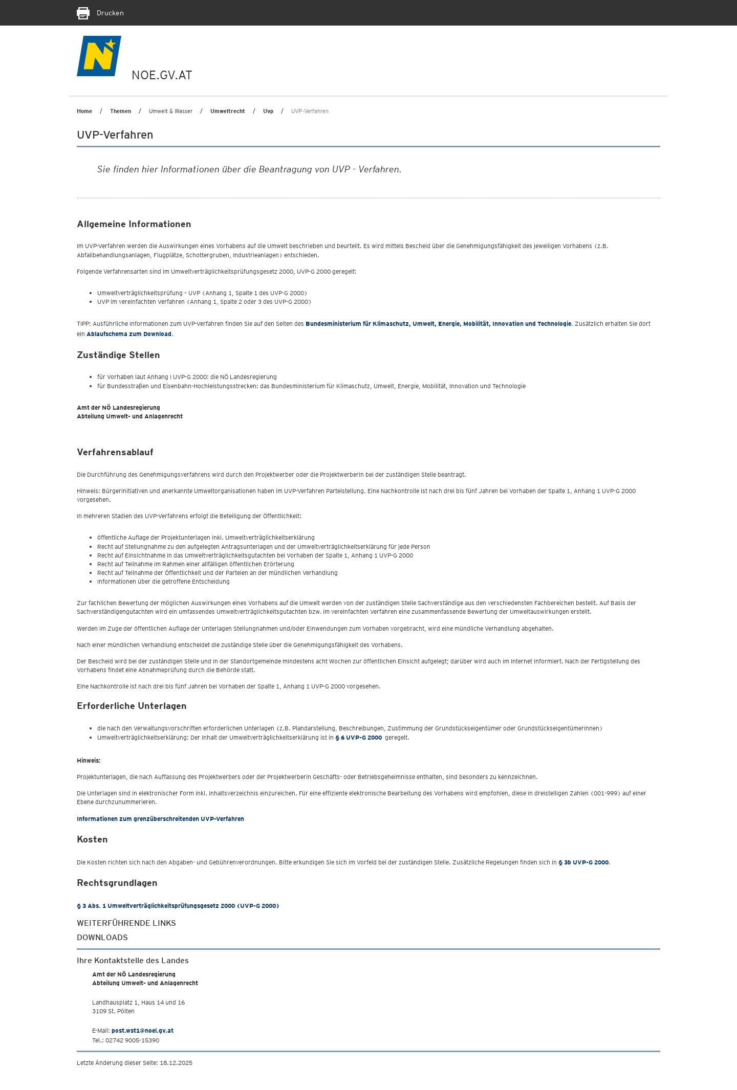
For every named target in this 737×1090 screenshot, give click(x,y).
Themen (120, 111)
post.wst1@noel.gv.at (143, 1030)
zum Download (128, 334)
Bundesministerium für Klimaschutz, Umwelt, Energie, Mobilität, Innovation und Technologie (438, 323)
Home (84, 111)
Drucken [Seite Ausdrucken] (100, 13)
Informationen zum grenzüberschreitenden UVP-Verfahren (160, 818)
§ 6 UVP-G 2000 (358, 737)
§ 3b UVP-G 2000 (583, 862)
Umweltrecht (227, 111)
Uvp (268, 111)
